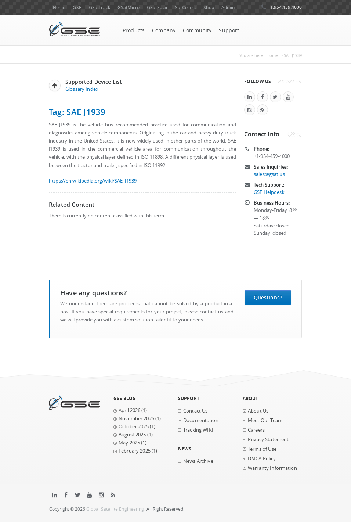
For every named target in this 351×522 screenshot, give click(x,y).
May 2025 (129, 443)
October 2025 (134, 427)
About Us (258, 411)
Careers (256, 430)
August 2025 (132, 435)
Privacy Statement (268, 439)
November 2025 (136, 418)
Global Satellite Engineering (115, 509)
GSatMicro (128, 7)
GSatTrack (99, 7)
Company (164, 30)
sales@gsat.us (269, 174)
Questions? (268, 297)
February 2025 (135, 451)
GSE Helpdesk (269, 192)
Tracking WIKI (198, 430)
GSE (77, 7)
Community (197, 30)
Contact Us (195, 411)
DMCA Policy (262, 459)
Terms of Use (262, 449)
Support (229, 30)
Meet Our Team (265, 420)
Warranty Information (272, 468)
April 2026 (129, 410)
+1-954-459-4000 (272, 156)
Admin (228, 7)
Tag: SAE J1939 (77, 112)
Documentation (200, 420)
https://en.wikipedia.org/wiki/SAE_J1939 (93, 181)
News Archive (198, 461)
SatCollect (185, 7)
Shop (208, 7)
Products (134, 30)
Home (59, 7)
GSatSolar (157, 7)
